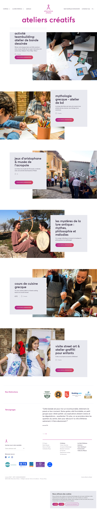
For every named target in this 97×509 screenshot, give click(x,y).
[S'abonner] (24, 471)
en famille (62, 473)
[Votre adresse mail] (15, 471)
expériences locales (65, 475)
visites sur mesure (82, 473)
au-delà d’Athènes (18, 9)
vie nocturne (63, 476)
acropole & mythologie (65, 469)
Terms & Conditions (34, 501)
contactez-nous (86, 8)
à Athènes (6, 9)
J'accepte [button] (55, 504)
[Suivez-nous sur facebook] (6, 480)
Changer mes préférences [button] (72, 504)
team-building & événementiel (72, 8)
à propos (45, 465)
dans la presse (46, 469)
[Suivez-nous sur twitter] (9, 480)
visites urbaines (64, 467)
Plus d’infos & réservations (24, 80)
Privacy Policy (43, 501)
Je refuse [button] (61, 504)
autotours (28, 8)
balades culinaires (65, 471)
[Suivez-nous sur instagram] (12, 480)
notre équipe (46, 467)
